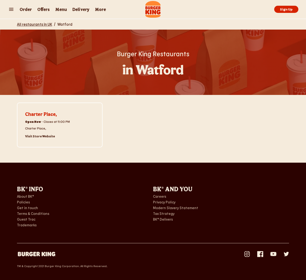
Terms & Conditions (33, 213)
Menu (61, 9)
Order (26, 9)
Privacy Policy (164, 202)
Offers (43, 9)
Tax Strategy (164, 213)
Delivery (80, 9)
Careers (159, 196)
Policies (23, 202)
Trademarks (27, 225)
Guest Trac (26, 219)
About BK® (25, 196)
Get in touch (27, 208)
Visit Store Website (40, 136)
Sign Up (286, 9)
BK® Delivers (163, 219)
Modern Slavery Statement (175, 208)
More (100, 9)
